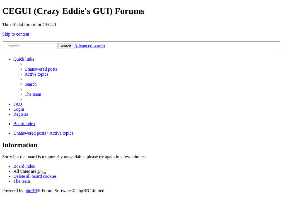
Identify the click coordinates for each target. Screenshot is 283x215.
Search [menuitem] (31, 84)
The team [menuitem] (33, 94)
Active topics (61, 133)
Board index (24, 166)
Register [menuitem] (20, 114)
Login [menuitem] (18, 109)
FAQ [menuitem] (17, 104)
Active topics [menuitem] (36, 74)
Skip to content (15, 34)
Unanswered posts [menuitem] (41, 69)
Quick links (23, 59)
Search (65, 46)
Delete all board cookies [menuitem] (35, 176)
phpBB (31, 190)
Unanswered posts (29, 133)
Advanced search (89, 45)
